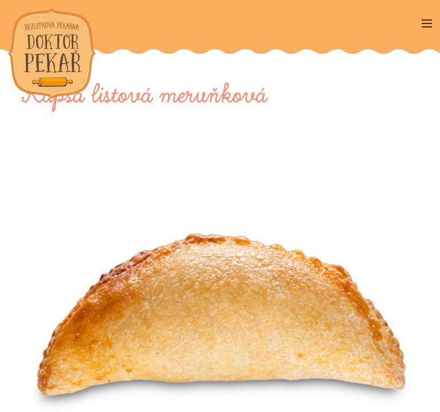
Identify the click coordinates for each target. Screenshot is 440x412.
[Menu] (427, 24)
